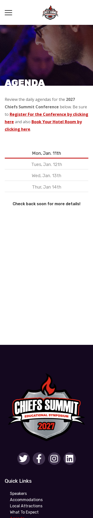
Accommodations (26, 499)
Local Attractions (26, 506)
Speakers (18, 493)
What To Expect (24, 512)
